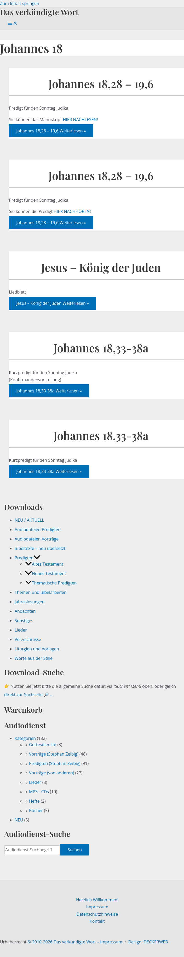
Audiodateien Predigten (38, 529)
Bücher (36, 810)
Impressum (97, 907)
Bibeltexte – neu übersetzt (40, 548)
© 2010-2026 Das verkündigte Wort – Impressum (74, 942)
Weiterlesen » (51, 131)
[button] (36, 558)
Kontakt (97, 921)
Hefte (34, 801)
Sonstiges (24, 620)
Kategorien (25, 738)
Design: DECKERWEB (148, 942)
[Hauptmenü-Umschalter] (12, 23)
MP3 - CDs (39, 792)
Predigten (27, 558)
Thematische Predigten (51, 583)
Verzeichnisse (28, 639)
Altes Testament (44, 564)
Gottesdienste (42, 744)
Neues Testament (45, 573)
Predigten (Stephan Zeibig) (54, 763)
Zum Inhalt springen (19, 3)
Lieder (21, 630)
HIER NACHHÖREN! (72, 211)
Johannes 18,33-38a (101, 347)
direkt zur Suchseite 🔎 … (28, 694)
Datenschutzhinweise (97, 914)
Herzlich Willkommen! (97, 900)
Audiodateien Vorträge (37, 539)
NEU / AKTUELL (29, 520)
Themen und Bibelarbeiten (41, 592)
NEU (19, 820)
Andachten (25, 611)
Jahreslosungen (30, 602)
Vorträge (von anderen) (51, 773)
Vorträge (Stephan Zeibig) (53, 754)
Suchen (74, 850)
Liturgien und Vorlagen (37, 649)
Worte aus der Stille (34, 658)
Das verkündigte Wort (39, 12)
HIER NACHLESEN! (80, 119)
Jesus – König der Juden (101, 267)
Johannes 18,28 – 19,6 (100, 83)
